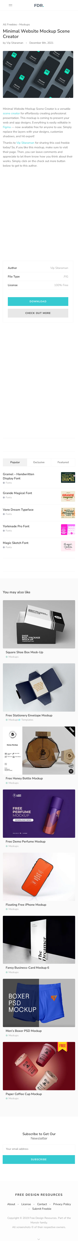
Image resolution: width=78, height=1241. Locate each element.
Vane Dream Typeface (18, 510)
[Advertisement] (39, 215)
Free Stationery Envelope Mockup (29, 715)
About (11, 1204)
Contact (42, 1204)
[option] (38, 74)
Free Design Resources (39, 1195)
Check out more (38, 313)
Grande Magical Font (17, 493)
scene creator (11, 113)
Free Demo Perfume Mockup (25, 841)
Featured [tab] (63, 462)
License (26, 1204)
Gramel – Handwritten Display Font (18, 476)
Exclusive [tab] (39, 462)
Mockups (24, 24)
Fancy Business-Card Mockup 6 (27, 968)
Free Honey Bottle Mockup (24, 778)
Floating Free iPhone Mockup (26, 905)
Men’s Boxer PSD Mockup (24, 1031)
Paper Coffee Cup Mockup (24, 1094)
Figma (7, 127)
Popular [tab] (15, 462)
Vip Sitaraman (25, 143)
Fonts (9, 483)
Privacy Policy (62, 1204)
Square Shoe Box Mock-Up (24, 652)
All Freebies (10, 24)
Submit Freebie (41, 1209)
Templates (27, 720)
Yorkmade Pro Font (16, 526)
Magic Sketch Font (15, 543)
